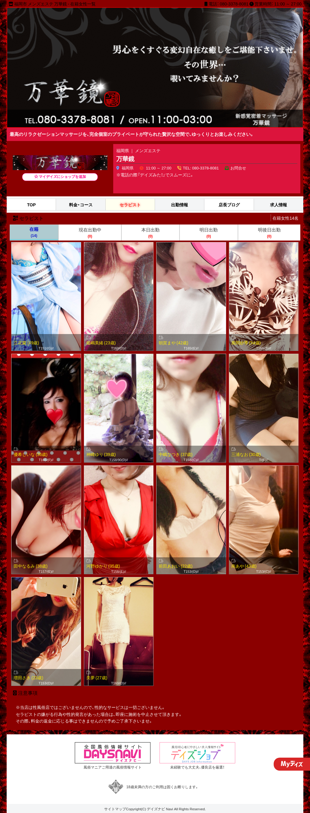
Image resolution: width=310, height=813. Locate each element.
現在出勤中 (90, 232)
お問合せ (238, 168)
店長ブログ (229, 204)
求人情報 (278, 204)
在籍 (34, 232)
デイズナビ (156, 808)
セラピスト (130, 204)
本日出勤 (150, 232)
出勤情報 (179, 204)
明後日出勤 (269, 232)
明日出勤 (208, 232)
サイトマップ (115, 808)
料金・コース (81, 204)
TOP (31, 204)
